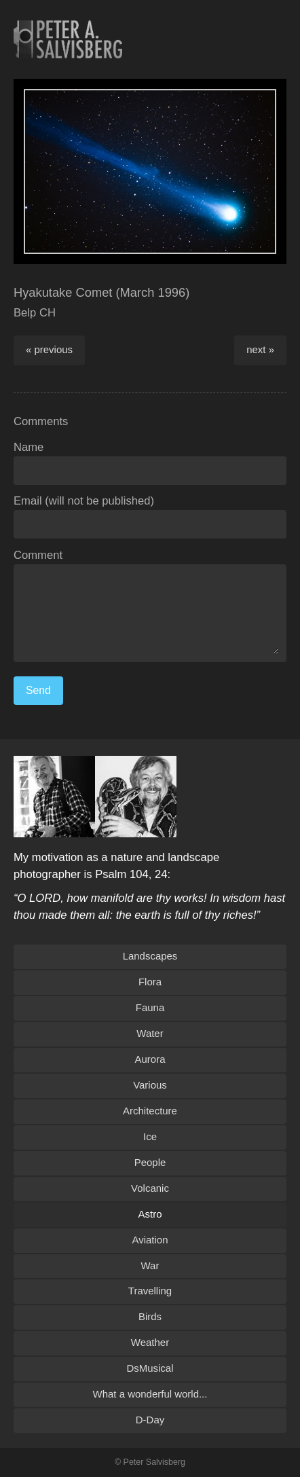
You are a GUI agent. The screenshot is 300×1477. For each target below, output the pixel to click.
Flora (150, 981)
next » (260, 349)
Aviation (150, 1239)
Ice (150, 1136)
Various (150, 1085)
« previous (49, 349)
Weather (150, 1342)
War (150, 1265)
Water (149, 1033)
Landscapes (150, 956)
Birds (150, 1316)
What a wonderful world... (150, 1394)
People (150, 1162)
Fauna (150, 1007)
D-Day (150, 1419)
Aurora (150, 1059)
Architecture (150, 1110)
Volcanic (150, 1188)
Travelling (150, 1290)
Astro (150, 1214)
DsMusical (149, 1368)
